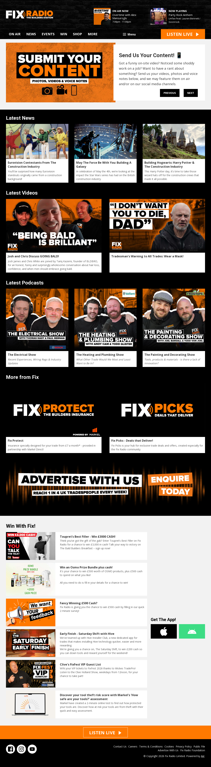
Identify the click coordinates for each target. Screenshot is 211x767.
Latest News (20, 118)
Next (190, 93)
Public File (199, 746)
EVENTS (48, 34)
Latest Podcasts (25, 283)
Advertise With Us (168, 750)
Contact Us (119, 746)
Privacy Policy (184, 746)
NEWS (31, 34)
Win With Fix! (20, 526)
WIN (63, 34)
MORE (93, 34)
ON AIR (14, 34)
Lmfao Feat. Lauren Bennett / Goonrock (184, 20)
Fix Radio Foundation (192, 750)
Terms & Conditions (151, 746)
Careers (132, 746)
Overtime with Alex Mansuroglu (124, 16)
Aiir (202, 756)
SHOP (77, 34)
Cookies (169, 746)
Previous (170, 93)
